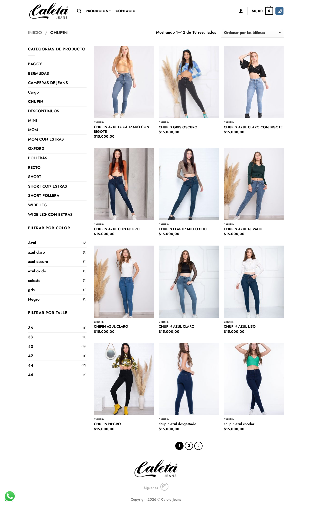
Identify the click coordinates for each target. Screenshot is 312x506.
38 (30, 337)
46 (30, 375)
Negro (33, 299)
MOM (33, 130)
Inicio (35, 32)
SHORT (34, 177)
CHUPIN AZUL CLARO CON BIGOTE (253, 127)
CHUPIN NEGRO (107, 424)
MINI (32, 120)
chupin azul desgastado (177, 424)
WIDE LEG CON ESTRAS (50, 214)
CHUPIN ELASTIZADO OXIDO (183, 229)
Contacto (126, 11)
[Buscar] (79, 11)
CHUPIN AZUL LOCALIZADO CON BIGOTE (121, 129)
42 (30, 356)
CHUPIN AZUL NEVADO (243, 229)
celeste (34, 280)
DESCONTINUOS (43, 111)
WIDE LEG (37, 205)
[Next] (198, 446)
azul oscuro (38, 261)
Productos (98, 11)
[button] (240, 11)
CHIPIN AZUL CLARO (111, 326)
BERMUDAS (38, 73)
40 (30, 346)
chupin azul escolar (239, 424)
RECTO (34, 167)
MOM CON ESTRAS (46, 139)
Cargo (33, 92)
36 (30, 328)
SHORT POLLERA (43, 195)
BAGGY (35, 64)
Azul (32, 243)
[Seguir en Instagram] (279, 11)
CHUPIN (35, 101)
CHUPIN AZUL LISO (240, 326)
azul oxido (37, 271)
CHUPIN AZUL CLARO (177, 326)
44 (30, 365)
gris (31, 290)
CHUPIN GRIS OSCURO (178, 127)
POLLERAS (37, 158)
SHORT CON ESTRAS (47, 186)
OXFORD (36, 148)
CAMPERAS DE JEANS (48, 83)
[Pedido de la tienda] (252, 33)
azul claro (36, 252)
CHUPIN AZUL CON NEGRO (117, 229)
